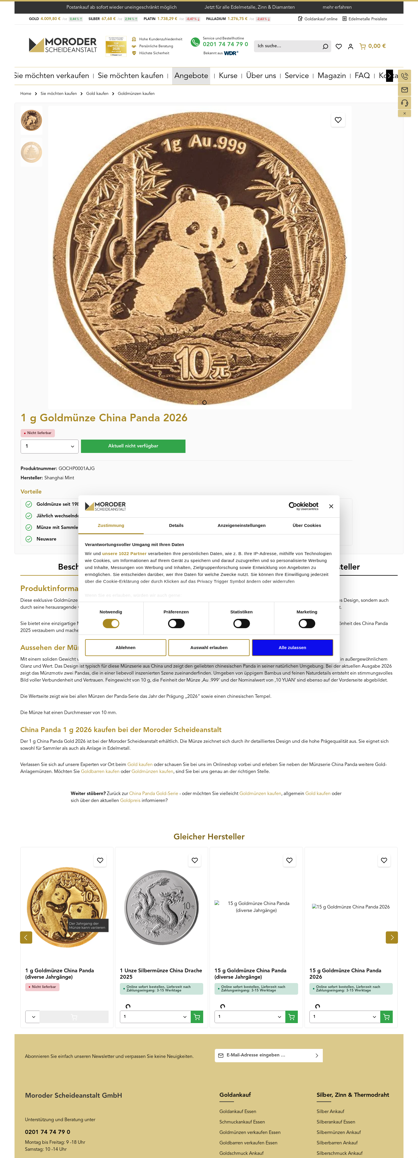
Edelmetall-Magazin (239, 982)
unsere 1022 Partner (124, 553)
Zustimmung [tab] (111, 525)
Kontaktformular (76, 897)
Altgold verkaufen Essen (244, 875)
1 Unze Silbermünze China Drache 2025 (161, 685)
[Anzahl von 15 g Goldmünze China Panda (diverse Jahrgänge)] (250, 728)
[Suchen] (324, 45)
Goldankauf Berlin (140, 1055)
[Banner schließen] (331, 506)
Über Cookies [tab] (307, 525)
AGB (30, 961)
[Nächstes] (389, 75)
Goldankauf (235, 806)
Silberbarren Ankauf (337, 854)
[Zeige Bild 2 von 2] (130, 252)
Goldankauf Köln (139, 1045)
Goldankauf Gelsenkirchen (149, 961)
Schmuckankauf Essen (242, 833)
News (227, 945)
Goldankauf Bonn (140, 1034)
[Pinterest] (341, 961)
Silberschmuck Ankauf (340, 864)
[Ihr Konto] (351, 45)
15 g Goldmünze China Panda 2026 (345, 685)
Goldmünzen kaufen (152, 482)
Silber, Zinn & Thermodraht (353, 806)
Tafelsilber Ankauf (335, 885)
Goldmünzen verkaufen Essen (250, 843)
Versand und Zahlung (47, 972)
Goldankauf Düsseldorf (146, 982)
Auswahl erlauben (209, 647)
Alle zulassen (292, 647)
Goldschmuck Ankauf (241, 864)
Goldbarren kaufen (100, 482)
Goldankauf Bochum (143, 1024)
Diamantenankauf (335, 917)
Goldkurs (228, 896)
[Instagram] (351, 961)
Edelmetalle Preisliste (364, 19)
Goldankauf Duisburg (144, 1003)
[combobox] (288, 45)
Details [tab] (176, 525)
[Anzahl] (244, 138)
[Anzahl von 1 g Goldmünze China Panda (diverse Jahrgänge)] (32, 728)
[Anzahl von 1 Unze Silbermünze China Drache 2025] (155, 728)
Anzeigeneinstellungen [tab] (242, 525)
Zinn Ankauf (329, 896)
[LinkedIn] (361, 961)
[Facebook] (321, 961)
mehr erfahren (337, 7)
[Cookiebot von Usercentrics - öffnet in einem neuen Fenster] (293, 506)
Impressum (36, 1033)
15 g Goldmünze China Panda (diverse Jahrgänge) (251, 685)
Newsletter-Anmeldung (243, 972)
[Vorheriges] (26, 649)
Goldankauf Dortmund (145, 993)
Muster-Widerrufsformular (51, 993)
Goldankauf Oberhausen (147, 972)
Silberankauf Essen (336, 833)
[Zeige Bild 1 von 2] (121, 252)
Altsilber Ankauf (333, 875)
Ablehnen (125, 647)
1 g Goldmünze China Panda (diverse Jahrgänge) (59, 685)
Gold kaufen (140, 476)
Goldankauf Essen (237, 823)
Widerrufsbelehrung (45, 982)
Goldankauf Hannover (144, 1066)
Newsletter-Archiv (237, 961)
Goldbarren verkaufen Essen (248, 854)
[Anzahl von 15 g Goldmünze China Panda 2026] (345, 728)
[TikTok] (370, 961)
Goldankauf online (318, 19)
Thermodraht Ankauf (338, 906)
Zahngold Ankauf (237, 885)
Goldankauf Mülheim (143, 1013)
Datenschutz (38, 1023)
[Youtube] (331, 961)
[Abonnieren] (317, 766)
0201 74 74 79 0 (229, 43)
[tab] (83, 279)
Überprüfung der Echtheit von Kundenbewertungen (56, 1008)
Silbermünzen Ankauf (339, 843)
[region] (112, 182)
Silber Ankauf (330, 823)
